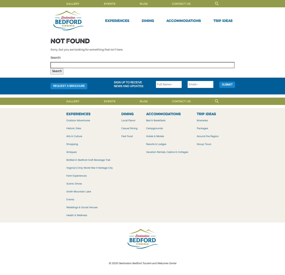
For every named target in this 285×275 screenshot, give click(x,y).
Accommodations (183, 20)
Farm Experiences (76, 175)
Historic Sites (73, 128)
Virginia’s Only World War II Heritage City (89, 167)
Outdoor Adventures (78, 120)
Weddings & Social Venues (82, 207)
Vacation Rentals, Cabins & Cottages (167, 152)
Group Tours (204, 144)
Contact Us (181, 4)
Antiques (71, 152)
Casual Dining (129, 128)
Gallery (73, 4)
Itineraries (202, 120)
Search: (55, 57)
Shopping (72, 144)
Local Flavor (128, 120)
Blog (144, 4)
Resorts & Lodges (156, 144)
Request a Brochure (69, 86)
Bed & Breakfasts (155, 120)
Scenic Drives (74, 183)
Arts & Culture (74, 136)
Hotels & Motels (155, 136)
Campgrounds (154, 128)
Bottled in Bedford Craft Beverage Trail (88, 159)
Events (109, 4)
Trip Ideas (223, 20)
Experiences (117, 20)
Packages (202, 128)
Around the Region (208, 136)
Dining (148, 20)
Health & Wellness (76, 215)
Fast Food (127, 136)
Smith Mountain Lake (78, 191)
